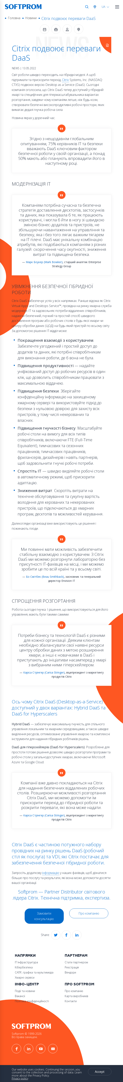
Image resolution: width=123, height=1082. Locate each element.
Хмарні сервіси (24, 977)
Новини (31, 18)
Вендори (70, 972)
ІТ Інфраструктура (26, 962)
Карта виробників (76, 996)
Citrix (65, 80)
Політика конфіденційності (32, 1001)
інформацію (50, 873)
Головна (14, 18)
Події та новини (25, 991)
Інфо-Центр (27, 984)
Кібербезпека (24, 967)
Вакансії (20, 996)
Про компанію (88, 913)
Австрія (96, 7)
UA (103, 7)
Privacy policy (20, 1078)
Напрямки (25, 955)
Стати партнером (76, 962)
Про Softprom (79, 984)
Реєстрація (72, 967)
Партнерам (76, 955)
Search (87, 7)
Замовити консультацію (44, 916)
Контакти (71, 1001)
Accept (99, 1072)
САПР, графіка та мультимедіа (34, 972)
